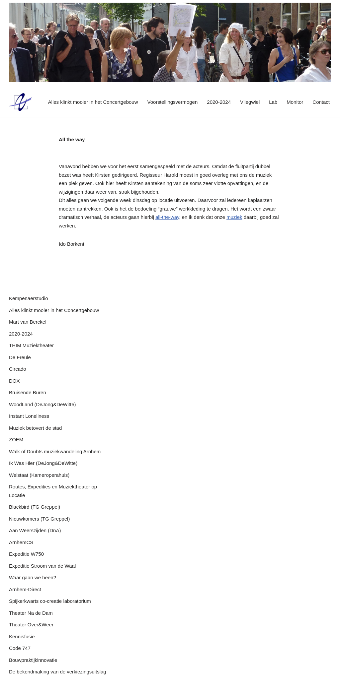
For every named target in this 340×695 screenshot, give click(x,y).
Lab (273, 102)
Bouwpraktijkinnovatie (33, 660)
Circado (17, 369)
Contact (321, 102)
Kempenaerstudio (28, 298)
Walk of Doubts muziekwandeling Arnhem (55, 451)
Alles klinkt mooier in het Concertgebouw (93, 102)
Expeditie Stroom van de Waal (42, 566)
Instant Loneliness (29, 416)
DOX (14, 381)
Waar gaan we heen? (32, 577)
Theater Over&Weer (31, 624)
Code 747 (20, 648)
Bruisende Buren (27, 392)
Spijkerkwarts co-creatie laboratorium (50, 601)
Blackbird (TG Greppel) (34, 507)
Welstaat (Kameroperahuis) (39, 475)
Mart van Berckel (27, 322)
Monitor (295, 102)
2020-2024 (219, 102)
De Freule (20, 357)
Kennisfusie (22, 636)
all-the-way (167, 217)
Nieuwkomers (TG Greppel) (39, 519)
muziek (234, 217)
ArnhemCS (21, 542)
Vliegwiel (250, 102)
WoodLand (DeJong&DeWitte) (42, 404)
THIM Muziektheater (31, 345)
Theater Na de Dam (31, 613)
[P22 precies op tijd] (20, 102)
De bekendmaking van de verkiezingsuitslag (57, 671)
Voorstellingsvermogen (172, 102)
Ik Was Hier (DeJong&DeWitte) (43, 463)
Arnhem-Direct (25, 589)
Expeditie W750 (26, 554)
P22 (13, 687)
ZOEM (16, 439)
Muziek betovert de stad (35, 428)
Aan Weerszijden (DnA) (35, 530)
